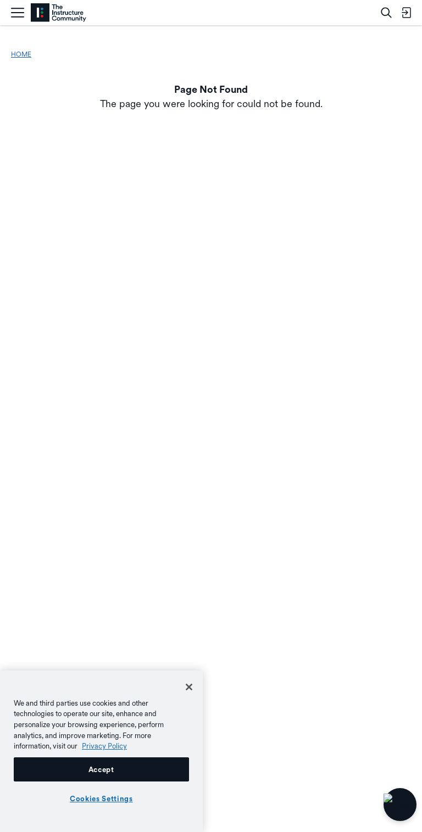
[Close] (189, 687)
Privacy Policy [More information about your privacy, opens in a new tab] (104, 745)
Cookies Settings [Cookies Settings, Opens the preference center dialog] (101, 798)
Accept (101, 769)
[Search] (386, 12)
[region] (101, 751)
